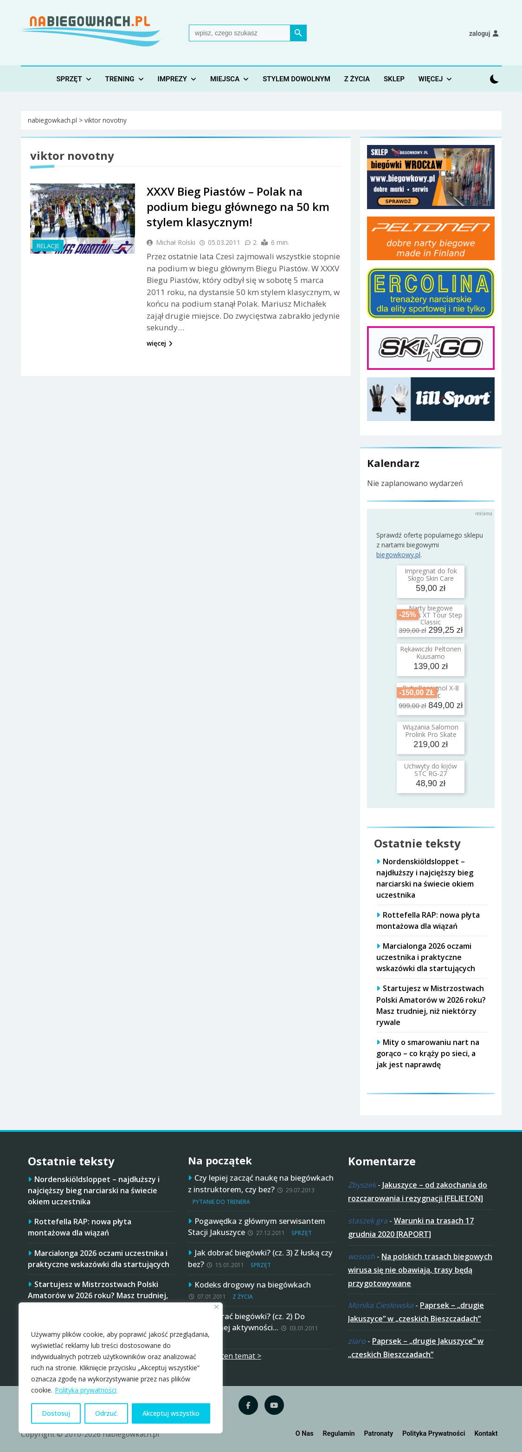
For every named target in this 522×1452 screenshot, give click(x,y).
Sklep (394, 79)
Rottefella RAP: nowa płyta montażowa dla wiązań (79, 1227)
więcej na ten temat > (224, 1356)
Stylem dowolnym (296, 79)
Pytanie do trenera (221, 1202)
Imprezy (172, 79)
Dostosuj (56, 1413)
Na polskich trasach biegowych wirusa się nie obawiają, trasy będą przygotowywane (420, 1269)
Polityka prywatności (85, 1390)
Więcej (431, 79)
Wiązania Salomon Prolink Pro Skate (430, 730)
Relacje (48, 246)
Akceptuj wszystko (171, 1413)
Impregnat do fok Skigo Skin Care (431, 574)
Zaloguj (479, 33)
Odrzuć (106, 1413)
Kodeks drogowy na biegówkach (252, 1284)
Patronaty (378, 1434)
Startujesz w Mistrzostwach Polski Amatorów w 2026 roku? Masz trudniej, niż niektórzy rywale (98, 1295)
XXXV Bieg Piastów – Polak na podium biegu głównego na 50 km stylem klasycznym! (238, 207)
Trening (120, 79)
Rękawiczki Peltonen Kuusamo (430, 652)
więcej (160, 343)
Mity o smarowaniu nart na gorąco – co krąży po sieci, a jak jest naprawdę (427, 1053)
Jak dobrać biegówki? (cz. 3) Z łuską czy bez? (260, 1258)
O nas (305, 1434)
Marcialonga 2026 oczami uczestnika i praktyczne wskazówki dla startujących (425, 957)
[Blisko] (216, 1307)
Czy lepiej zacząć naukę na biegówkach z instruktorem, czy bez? (261, 1183)
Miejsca (224, 79)
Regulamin (339, 1434)
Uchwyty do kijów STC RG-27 (430, 769)
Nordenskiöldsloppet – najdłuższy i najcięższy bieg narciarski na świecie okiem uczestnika (94, 1190)
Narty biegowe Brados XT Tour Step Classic (430, 615)
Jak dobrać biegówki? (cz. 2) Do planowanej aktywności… (246, 1322)
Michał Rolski (175, 242)
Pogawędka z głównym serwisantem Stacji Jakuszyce (256, 1226)
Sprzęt (69, 79)
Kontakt (485, 1434)
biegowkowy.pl (398, 554)
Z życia (357, 79)
